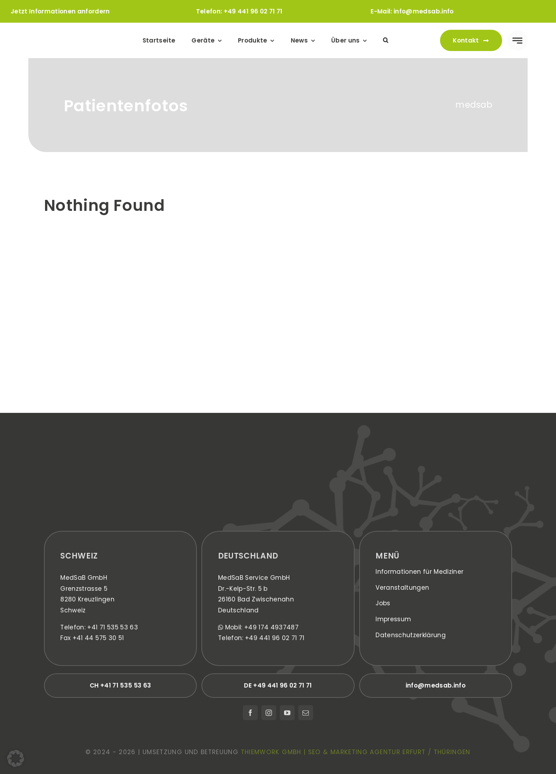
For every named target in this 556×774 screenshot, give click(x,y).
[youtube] (287, 712)
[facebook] (250, 712)
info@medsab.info (424, 11)
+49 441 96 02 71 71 (253, 11)
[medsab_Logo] (64, 32)
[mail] (305, 712)
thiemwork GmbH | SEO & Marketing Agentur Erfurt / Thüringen (356, 752)
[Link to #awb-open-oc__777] (517, 40)
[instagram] (268, 712)
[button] (385, 40)
